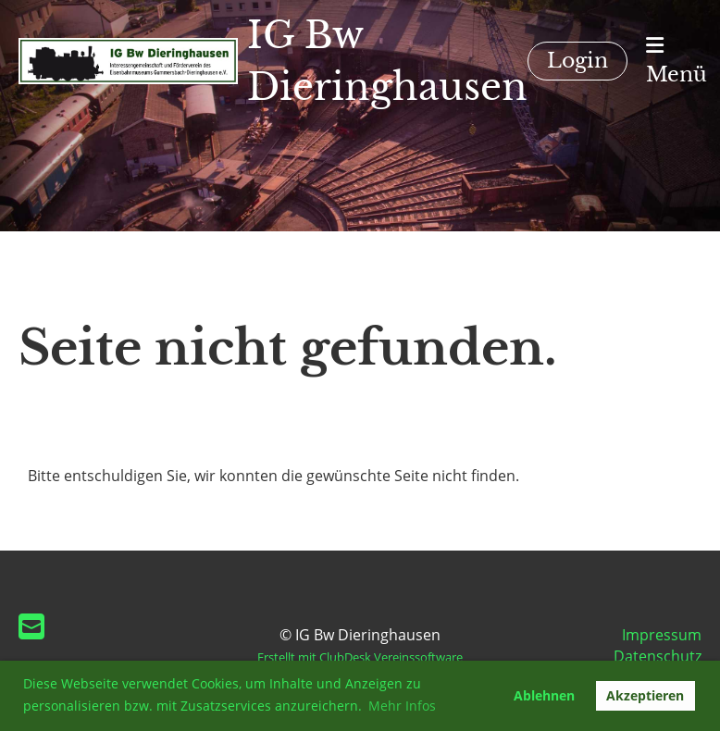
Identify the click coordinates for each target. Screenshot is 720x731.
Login (577, 60)
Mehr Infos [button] (402, 705)
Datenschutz (657, 656)
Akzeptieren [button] (645, 695)
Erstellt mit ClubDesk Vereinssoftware (360, 657)
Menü (676, 61)
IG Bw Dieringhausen (387, 61)
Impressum (661, 635)
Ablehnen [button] (544, 695)
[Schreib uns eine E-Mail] (31, 626)
